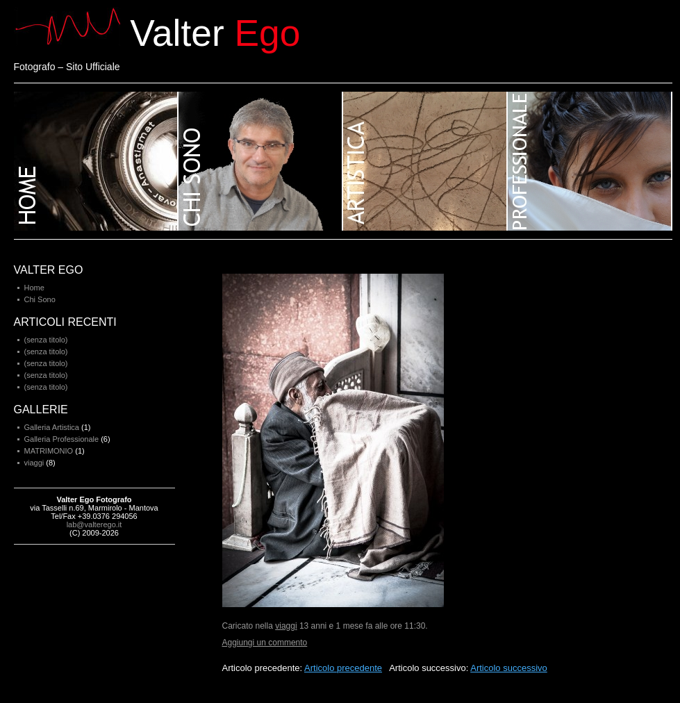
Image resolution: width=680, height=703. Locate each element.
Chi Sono (40, 299)
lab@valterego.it (94, 524)
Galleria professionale (590, 161)
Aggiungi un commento (265, 642)
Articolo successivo (508, 668)
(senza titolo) (46, 340)
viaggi (286, 626)
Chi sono (261, 161)
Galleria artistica (425, 161)
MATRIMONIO (49, 451)
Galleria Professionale (61, 439)
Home (96, 161)
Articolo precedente (343, 668)
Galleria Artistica (51, 427)
